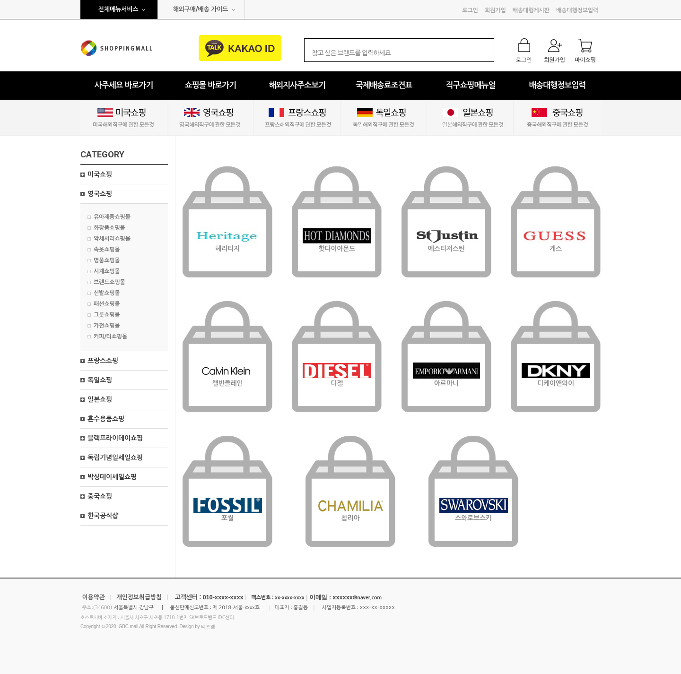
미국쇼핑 (99, 174)
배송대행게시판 (531, 10)
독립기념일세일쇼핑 (115, 457)
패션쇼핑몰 (107, 304)
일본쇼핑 (99, 399)
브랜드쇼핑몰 (109, 282)
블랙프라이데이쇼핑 (115, 438)
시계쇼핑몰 (107, 271)
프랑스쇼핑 (102, 360)
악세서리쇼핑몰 (112, 239)
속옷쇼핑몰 (107, 249)
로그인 (470, 10)
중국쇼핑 (99, 496)
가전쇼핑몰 (107, 325)
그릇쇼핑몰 (107, 315)
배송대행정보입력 (577, 10)
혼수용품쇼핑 (105, 418)
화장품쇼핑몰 (109, 228)
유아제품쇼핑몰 (112, 217)
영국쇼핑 (99, 193)
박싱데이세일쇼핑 (112, 477)
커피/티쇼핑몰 (110, 336)
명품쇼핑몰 (107, 260)
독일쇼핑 (99, 380)
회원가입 (495, 10)
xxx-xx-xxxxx (377, 607)
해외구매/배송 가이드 (200, 9)
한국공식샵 (102, 515)
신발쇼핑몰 (107, 293)
